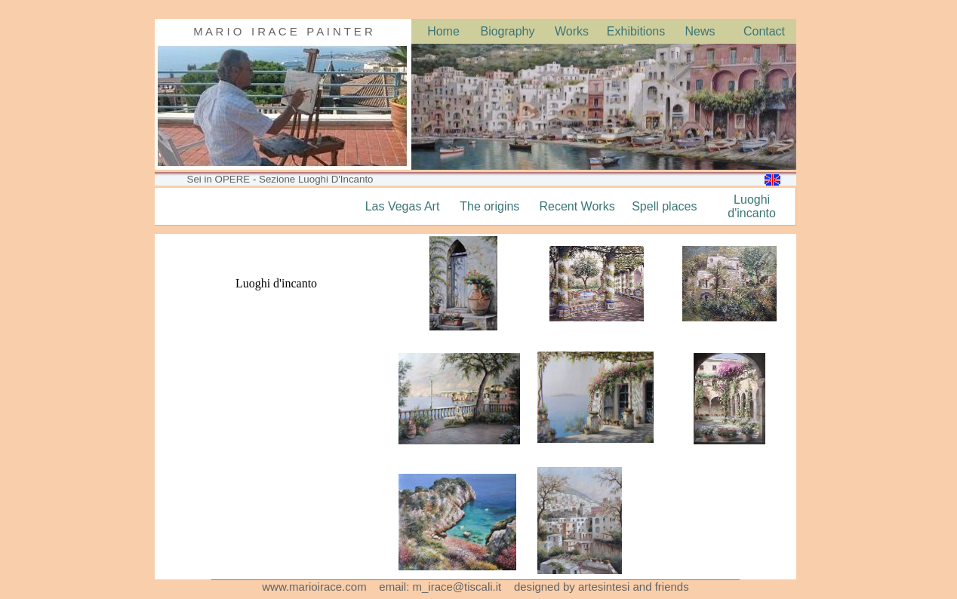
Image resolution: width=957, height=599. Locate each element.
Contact (764, 31)
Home (443, 31)
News (700, 31)
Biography (507, 31)
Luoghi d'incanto (752, 206)
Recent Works (576, 206)
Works (572, 31)
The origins (489, 206)
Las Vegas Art (402, 206)
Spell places (664, 206)
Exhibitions (636, 31)
